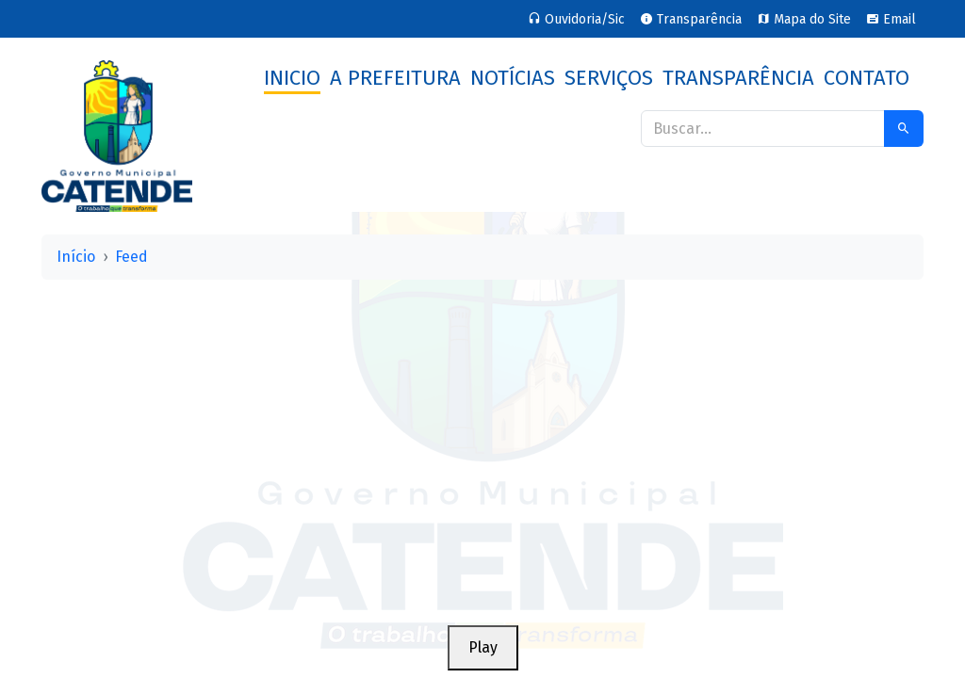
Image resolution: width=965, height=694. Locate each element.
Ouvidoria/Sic (576, 19)
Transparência (691, 19)
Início (76, 257)
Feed (131, 257)
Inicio (292, 77)
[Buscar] (763, 128)
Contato (866, 77)
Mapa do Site (804, 19)
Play (483, 647)
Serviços (608, 77)
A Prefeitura (395, 77)
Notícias (512, 77)
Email (891, 19)
